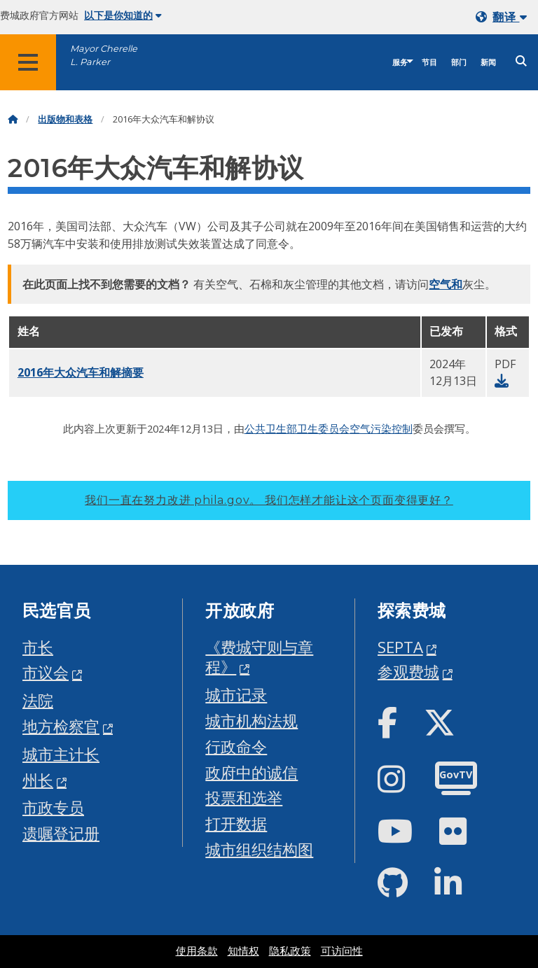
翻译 (509, 17)
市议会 (45, 672)
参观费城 (408, 671)
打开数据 (236, 823)
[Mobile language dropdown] (504, 17)
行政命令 (236, 746)
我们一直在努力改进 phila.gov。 (269, 500)
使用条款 (197, 951)
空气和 (445, 284)
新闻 (488, 62)
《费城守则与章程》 (259, 657)
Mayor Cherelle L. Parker (103, 55)
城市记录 (236, 695)
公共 (254, 428)
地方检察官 (60, 726)
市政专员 (53, 807)
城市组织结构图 (259, 849)
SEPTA (400, 647)
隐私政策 (290, 951)
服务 (400, 62)
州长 (37, 780)
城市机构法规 (251, 720)
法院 (37, 700)
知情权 (243, 951)
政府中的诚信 (251, 772)
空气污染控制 (381, 428)
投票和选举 (243, 797)
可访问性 (342, 951)
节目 (429, 62)
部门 (459, 62)
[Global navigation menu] (28, 62)
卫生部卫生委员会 (307, 428)
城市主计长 (60, 754)
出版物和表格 (65, 119)
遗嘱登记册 (60, 833)
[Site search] (521, 61)
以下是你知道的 (123, 15)
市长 (37, 647)
